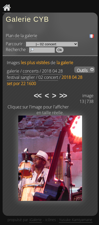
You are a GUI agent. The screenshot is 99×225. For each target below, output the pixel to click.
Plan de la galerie (21, 36)
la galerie (65, 62)
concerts (31, 71)
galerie (13, 71)
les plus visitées (35, 62)
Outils (82, 70)
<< (37, 95)
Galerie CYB (27, 19)
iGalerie (35, 219)
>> (62, 95)
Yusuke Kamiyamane (75, 219)
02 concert (48, 77)
